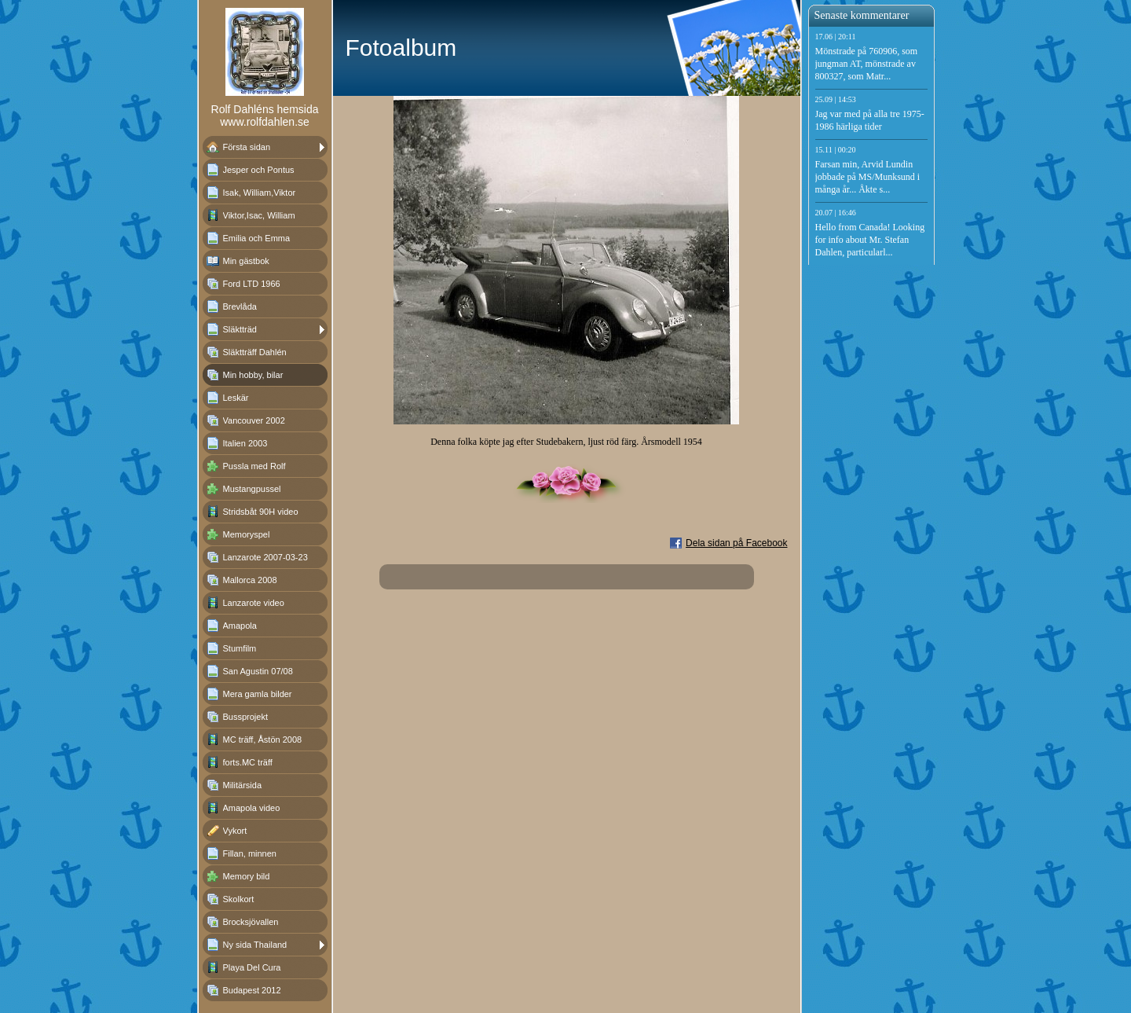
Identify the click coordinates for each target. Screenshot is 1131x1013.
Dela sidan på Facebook (736, 543)
